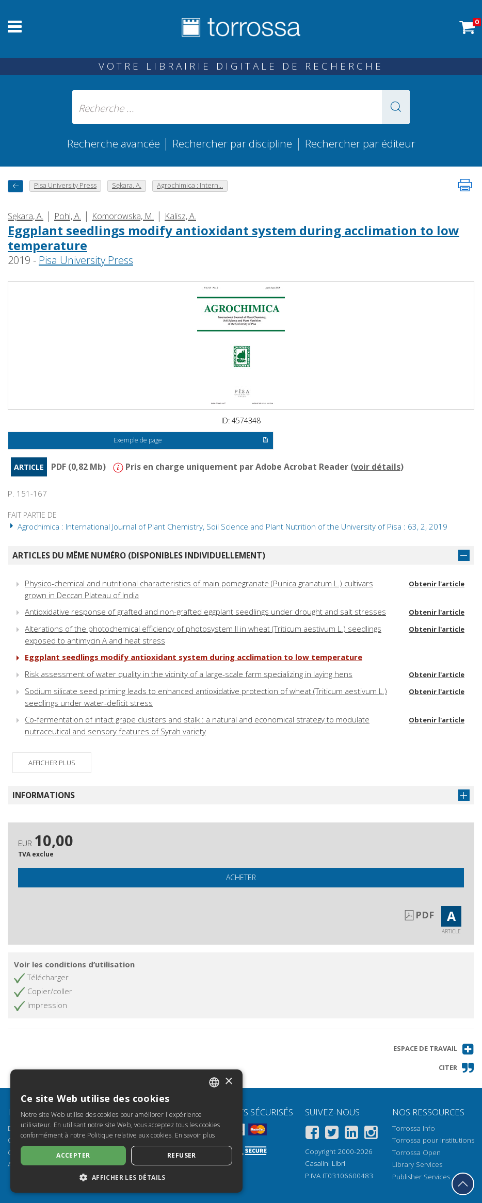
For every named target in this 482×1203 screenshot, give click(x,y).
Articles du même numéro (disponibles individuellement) (138, 555)
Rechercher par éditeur (360, 143)
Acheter (241, 877)
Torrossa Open (416, 1152)
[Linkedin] (351, 1134)
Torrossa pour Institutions (433, 1140)
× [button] (228, 1081)
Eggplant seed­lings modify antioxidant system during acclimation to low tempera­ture (233, 238)
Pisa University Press (86, 260)
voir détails (377, 466)
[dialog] (126, 1131)
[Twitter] (332, 1134)
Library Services (417, 1164)
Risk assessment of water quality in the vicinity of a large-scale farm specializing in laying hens (188, 674)
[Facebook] (312, 1134)
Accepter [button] (73, 1155)
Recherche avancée (115, 143)
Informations (43, 795)
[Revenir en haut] (463, 1184)
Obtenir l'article (436, 583)
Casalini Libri (325, 1163)
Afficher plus (51, 762)
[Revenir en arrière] (15, 186)
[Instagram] (371, 1134)
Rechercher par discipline (232, 143)
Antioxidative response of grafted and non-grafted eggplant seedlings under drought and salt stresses (205, 611)
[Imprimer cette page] (465, 185)
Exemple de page (191, 441)
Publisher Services (421, 1176)
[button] (396, 107)
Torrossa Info (413, 1128)
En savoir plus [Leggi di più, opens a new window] (195, 1135)
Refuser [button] (181, 1155)
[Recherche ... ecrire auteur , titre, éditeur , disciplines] (241, 107)
